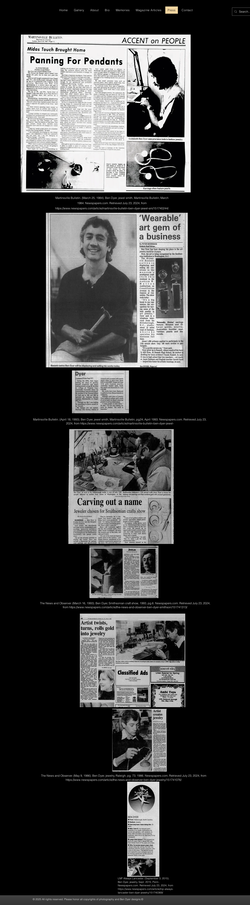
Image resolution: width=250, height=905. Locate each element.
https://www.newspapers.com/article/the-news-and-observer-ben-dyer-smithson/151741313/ (128, 607)
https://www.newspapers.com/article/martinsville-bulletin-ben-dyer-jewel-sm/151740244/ (112, 208)
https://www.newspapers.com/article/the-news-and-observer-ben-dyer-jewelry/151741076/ (123, 780)
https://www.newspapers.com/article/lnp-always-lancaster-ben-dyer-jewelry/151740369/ (145, 890)
